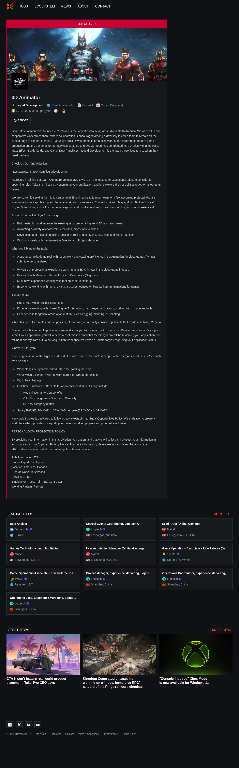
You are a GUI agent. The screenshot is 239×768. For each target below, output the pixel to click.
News (66, 6)
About (83, 6)
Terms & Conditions (88, 734)
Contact (102, 6)
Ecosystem (44, 6)
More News (222, 630)
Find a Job (40, 734)
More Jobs (223, 514)
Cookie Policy (129, 734)
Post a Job (55, 734)
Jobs (23, 6)
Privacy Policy (110, 734)
